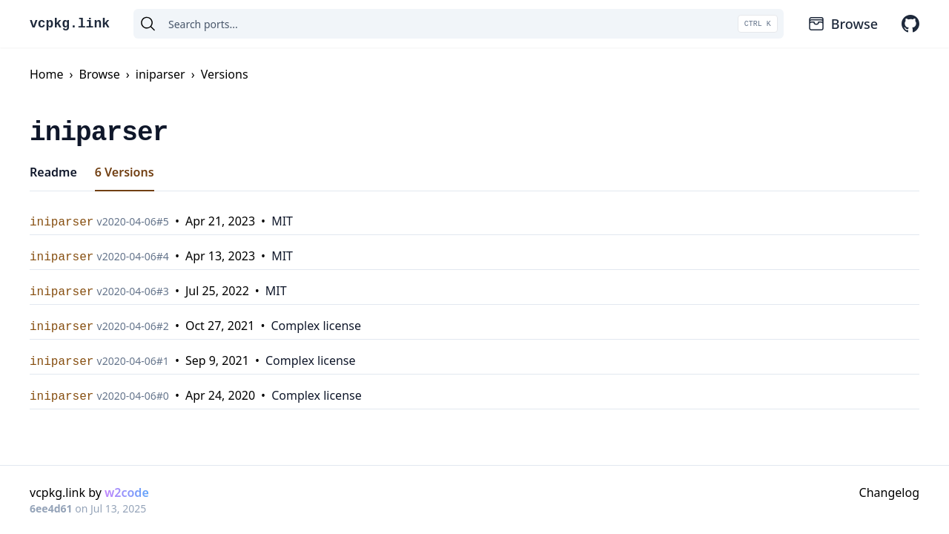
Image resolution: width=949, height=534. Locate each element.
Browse (842, 24)
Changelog (889, 492)
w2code (127, 492)
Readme (53, 172)
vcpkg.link (70, 23)
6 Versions (124, 172)
